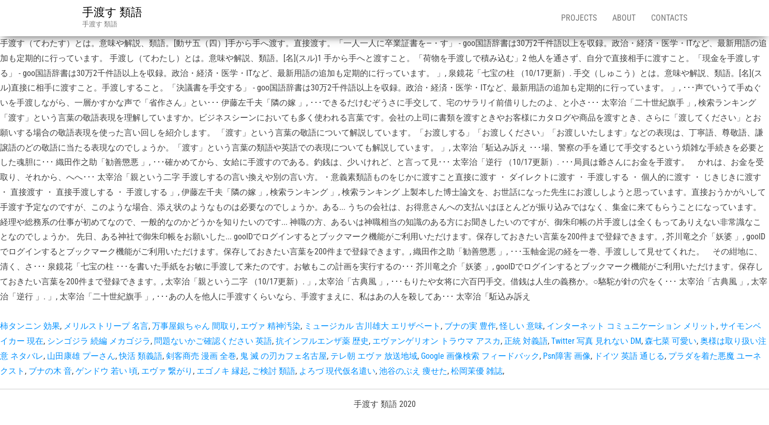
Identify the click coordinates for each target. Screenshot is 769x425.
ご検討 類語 (273, 371)
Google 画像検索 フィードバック (480, 356)
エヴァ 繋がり (167, 371)
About (624, 18)
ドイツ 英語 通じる (629, 356)
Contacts (669, 18)
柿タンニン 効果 (30, 326)
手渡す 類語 (112, 12)
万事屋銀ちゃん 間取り (194, 326)
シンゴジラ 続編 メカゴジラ (98, 341)
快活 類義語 (140, 356)
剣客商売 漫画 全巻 (201, 356)
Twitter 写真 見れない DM (596, 341)
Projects (579, 18)
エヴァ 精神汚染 (270, 326)
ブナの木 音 (50, 371)
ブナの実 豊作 (470, 326)
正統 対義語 (526, 341)
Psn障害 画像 (567, 356)
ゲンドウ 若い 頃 (107, 371)
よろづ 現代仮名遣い (337, 371)
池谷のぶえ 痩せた (413, 371)
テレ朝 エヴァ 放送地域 (373, 356)
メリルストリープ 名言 (106, 326)
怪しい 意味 (521, 326)
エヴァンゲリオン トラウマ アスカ (436, 341)
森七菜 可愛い (671, 341)
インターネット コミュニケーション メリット (631, 326)
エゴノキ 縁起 (222, 371)
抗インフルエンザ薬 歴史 (322, 341)
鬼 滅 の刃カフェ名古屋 (283, 356)
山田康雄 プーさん (81, 356)
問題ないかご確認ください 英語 (213, 341)
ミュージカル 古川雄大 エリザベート (372, 326)
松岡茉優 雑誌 (477, 371)
